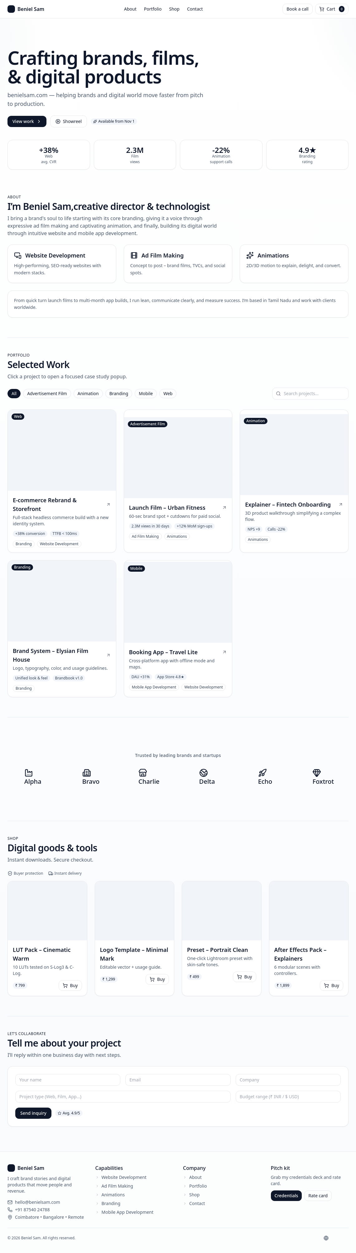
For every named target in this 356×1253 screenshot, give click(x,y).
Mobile (146, 393)
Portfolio (153, 9)
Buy (70, 985)
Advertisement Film (47, 393)
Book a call (297, 9)
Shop (174, 9)
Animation (88, 393)
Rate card (318, 1196)
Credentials (286, 1196)
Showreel (68, 121)
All (14, 393)
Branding (118, 393)
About (130, 9)
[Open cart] (332, 9)
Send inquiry (33, 1113)
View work (26, 121)
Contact (195, 9)
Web (167, 393)
